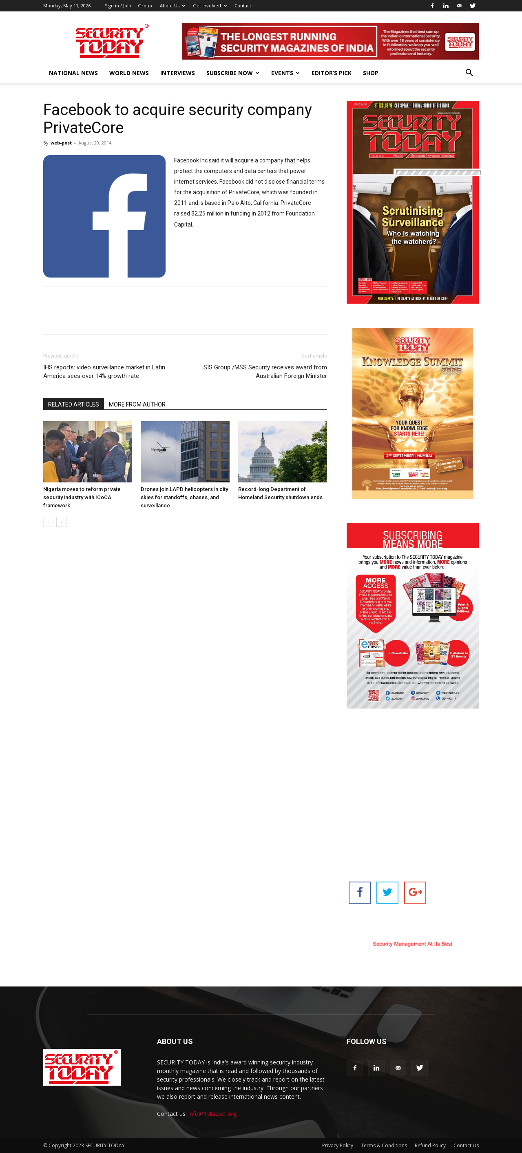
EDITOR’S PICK (332, 73)
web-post (61, 143)
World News (129, 73)
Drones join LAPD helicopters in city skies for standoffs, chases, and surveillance (184, 497)
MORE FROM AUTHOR (137, 404)
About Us (172, 5)
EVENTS (285, 73)
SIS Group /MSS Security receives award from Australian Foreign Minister (265, 372)
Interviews (177, 73)
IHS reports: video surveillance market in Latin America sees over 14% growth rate (104, 372)
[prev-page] (48, 522)
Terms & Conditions (384, 1145)
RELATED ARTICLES (73, 404)
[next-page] (61, 522)
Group (145, 5)
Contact (242, 5)
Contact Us (466, 1145)
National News (73, 73)
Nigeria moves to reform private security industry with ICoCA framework (82, 497)
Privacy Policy (337, 1145)
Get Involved (210, 5)
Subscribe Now (232, 73)
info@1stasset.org (212, 1113)
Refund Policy (430, 1145)
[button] (469, 74)
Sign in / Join (118, 5)
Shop (370, 73)
